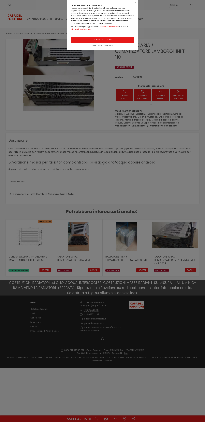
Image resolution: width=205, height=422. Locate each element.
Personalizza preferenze (102, 45)
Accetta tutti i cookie (102, 40)
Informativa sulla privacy (82, 29)
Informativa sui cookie (109, 26)
